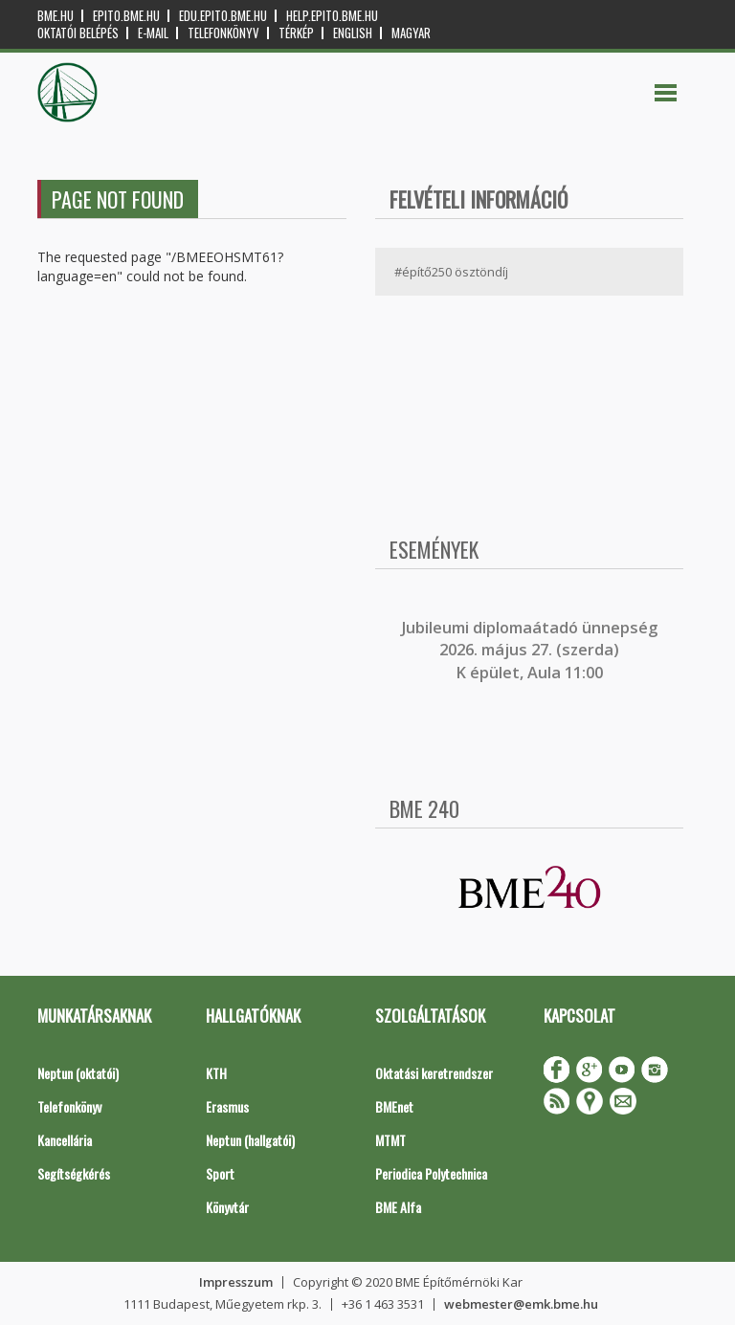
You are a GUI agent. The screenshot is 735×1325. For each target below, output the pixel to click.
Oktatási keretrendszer (434, 1073)
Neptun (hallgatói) (250, 1140)
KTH (216, 1073)
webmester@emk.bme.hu (521, 1304)
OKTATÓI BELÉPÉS (78, 33)
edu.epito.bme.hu (223, 16)
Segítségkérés (73, 1173)
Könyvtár (227, 1207)
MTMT (390, 1140)
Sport (220, 1173)
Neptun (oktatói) (78, 1073)
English (352, 33)
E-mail (153, 33)
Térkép (296, 33)
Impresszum (236, 1282)
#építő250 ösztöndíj (451, 271)
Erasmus (227, 1106)
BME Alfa (398, 1207)
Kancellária (64, 1140)
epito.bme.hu (126, 16)
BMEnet (394, 1106)
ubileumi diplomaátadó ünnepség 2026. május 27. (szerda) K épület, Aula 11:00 (531, 650)
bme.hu (55, 16)
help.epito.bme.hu (332, 16)
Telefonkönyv (223, 33)
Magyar (411, 33)
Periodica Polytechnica (431, 1173)
